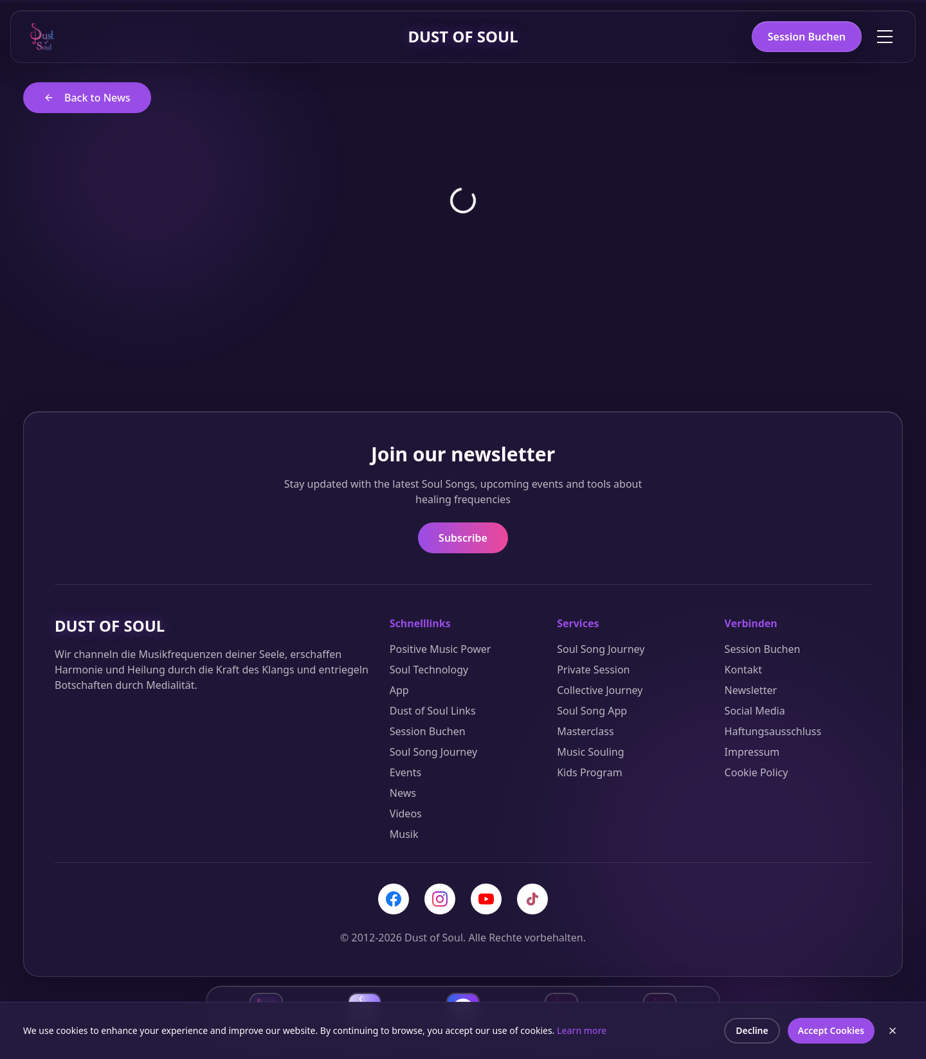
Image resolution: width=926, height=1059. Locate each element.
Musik (404, 834)
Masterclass (585, 731)
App (399, 690)
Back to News (87, 98)
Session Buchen (807, 37)
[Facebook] (393, 899)
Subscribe (463, 538)
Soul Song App (592, 711)
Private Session (593, 670)
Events (405, 772)
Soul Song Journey (433, 752)
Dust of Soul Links (433, 711)
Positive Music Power (440, 649)
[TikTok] (532, 899)
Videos (406, 813)
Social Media (755, 711)
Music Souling (590, 752)
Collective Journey (599, 690)
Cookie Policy (756, 772)
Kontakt (744, 670)
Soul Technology (429, 670)
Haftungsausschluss (773, 731)
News (403, 793)
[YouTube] (486, 899)
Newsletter (751, 690)
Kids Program (589, 772)
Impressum (752, 752)
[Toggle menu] (885, 36)
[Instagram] (439, 899)
